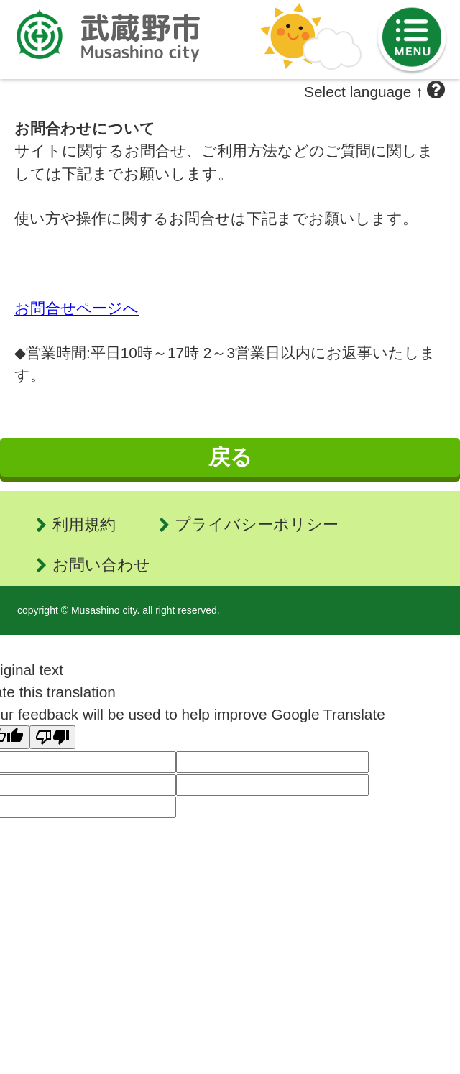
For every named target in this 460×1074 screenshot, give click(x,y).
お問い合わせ (101, 565)
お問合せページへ (76, 308)
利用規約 (84, 524)
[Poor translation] (52, 737)
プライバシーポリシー (257, 524)
